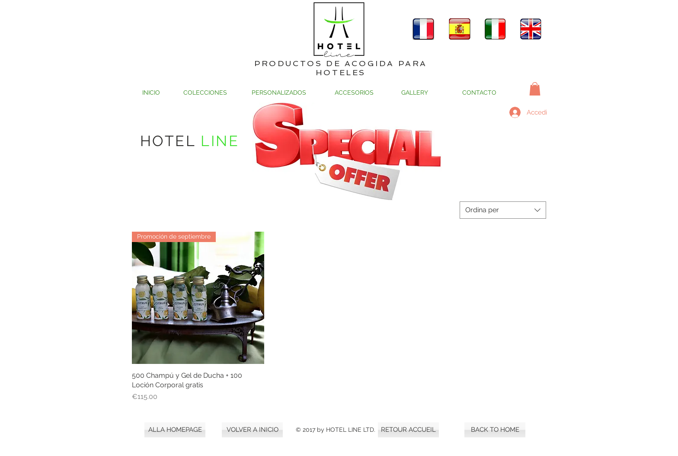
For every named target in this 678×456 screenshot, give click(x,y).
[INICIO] (151, 92)
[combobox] (503, 210)
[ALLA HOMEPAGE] (174, 429)
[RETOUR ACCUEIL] (408, 429)
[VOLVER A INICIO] (252, 429)
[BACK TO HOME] (494, 429)
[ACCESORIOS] (354, 92)
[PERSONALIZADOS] (278, 92)
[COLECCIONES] (205, 92)
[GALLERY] (414, 92)
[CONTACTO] (479, 92)
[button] (534, 89)
